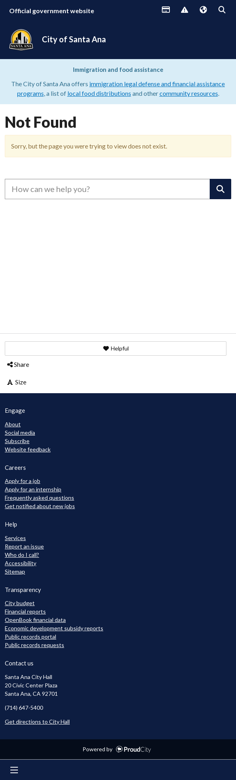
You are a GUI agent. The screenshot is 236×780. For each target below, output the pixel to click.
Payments (165, 10)
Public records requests (34, 644)
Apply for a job (22, 480)
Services (15, 538)
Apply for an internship (33, 489)
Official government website (51, 10)
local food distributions (99, 93)
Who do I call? (22, 554)
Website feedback (28, 449)
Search (221, 10)
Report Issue (184, 10)
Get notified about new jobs (40, 506)
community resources (188, 93)
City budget (20, 603)
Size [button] (16, 382)
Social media (20, 432)
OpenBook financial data (35, 619)
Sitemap (15, 571)
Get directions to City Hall (37, 721)
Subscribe (17, 441)
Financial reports (25, 611)
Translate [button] (203, 10)
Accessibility (20, 563)
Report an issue (24, 546)
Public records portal (30, 636)
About (13, 424)
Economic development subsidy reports (54, 628)
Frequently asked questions (39, 497)
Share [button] (17, 364)
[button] (115, 348)
